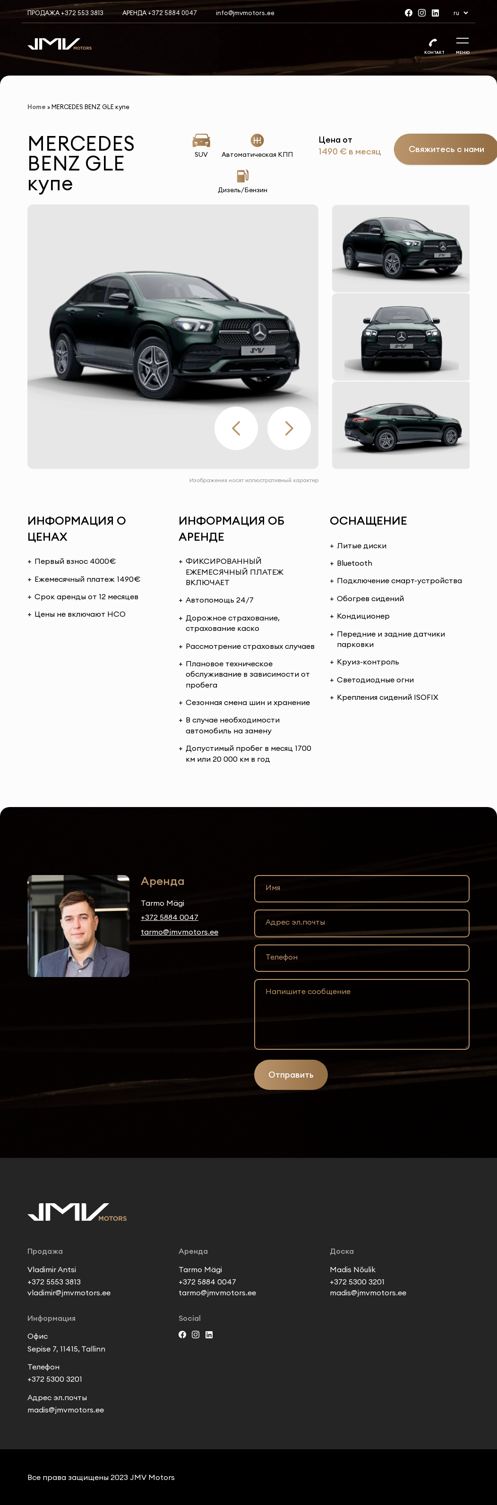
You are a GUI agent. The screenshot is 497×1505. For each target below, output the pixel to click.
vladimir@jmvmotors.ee (69, 1292)
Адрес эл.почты (295, 922)
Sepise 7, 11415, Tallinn (66, 1348)
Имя (273, 887)
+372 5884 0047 (169, 917)
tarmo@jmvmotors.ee (179, 931)
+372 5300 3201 (357, 1281)
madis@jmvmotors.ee (368, 1292)
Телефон (282, 957)
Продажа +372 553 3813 (65, 13)
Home (36, 107)
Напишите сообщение (308, 991)
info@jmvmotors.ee (245, 13)
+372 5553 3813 (54, 1281)
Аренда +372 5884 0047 (159, 13)
